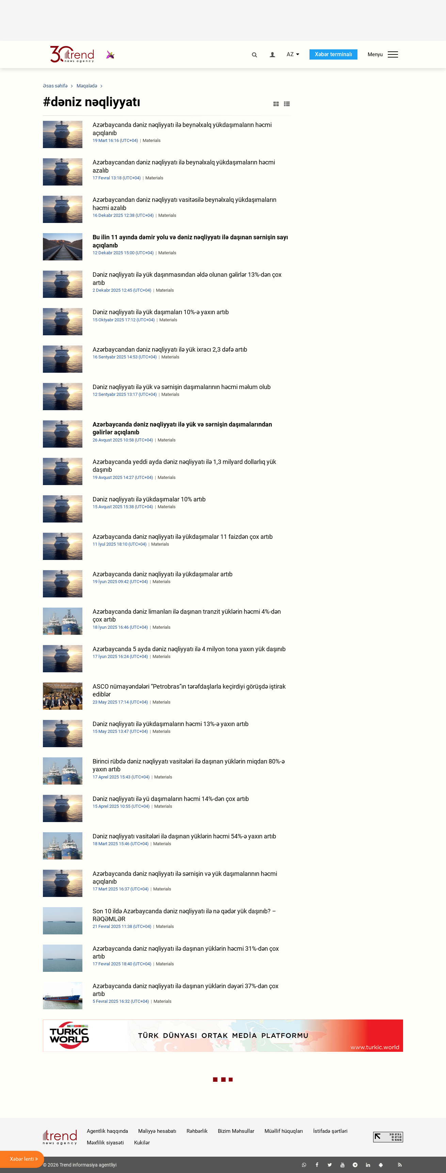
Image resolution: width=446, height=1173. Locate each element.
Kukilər (142, 1143)
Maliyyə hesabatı (157, 1131)
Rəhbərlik (197, 1131)
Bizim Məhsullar (236, 1131)
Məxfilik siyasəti (105, 1143)
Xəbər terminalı (333, 54)
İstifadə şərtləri (330, 1131)
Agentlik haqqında (107, 1131)
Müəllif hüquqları (284, 1131)
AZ (290, 54)
